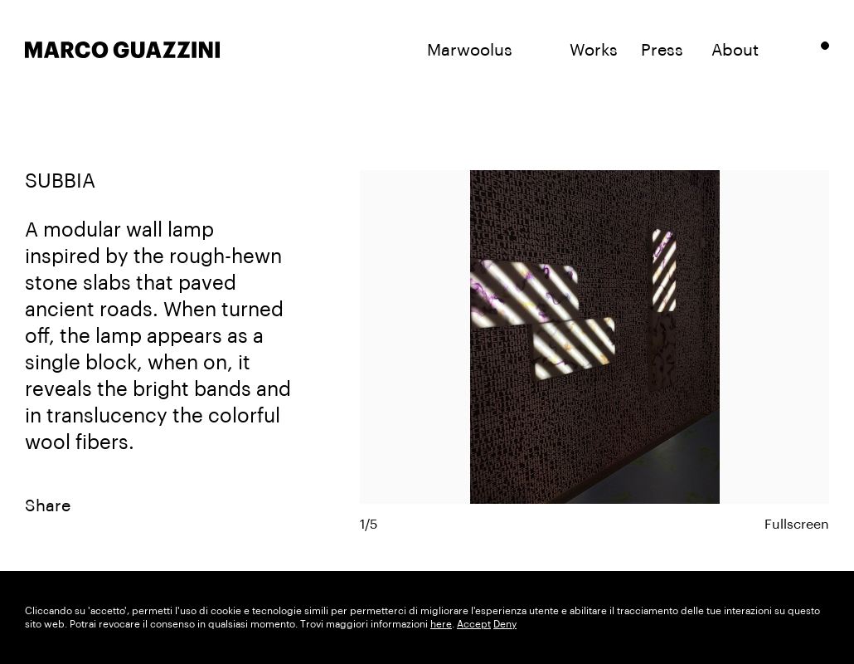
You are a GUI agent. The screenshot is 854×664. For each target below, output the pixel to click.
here (441, 624)
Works (594, 50)
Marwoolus (469, 50)
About (735, 50)
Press (662, 50)
